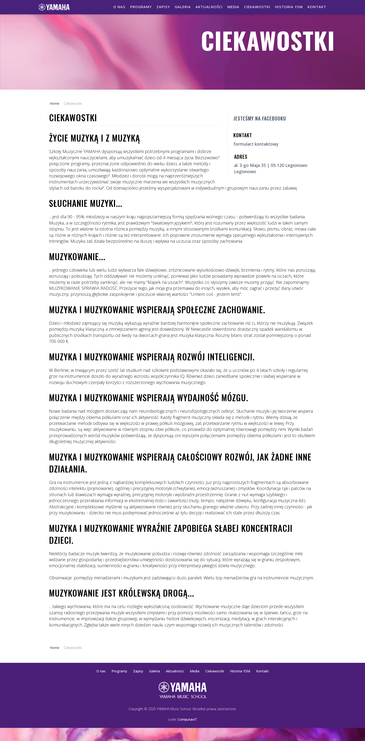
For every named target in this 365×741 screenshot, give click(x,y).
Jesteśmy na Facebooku (259, 118)
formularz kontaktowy (255, 144)
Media (233, 6)
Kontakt (317, 6)
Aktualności (209, 6)
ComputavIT (187, 719)
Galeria (183, 6)
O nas (119, 6)
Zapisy (163, 6)
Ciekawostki (257, 6)
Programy (141, 6)
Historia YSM (289, 6)
